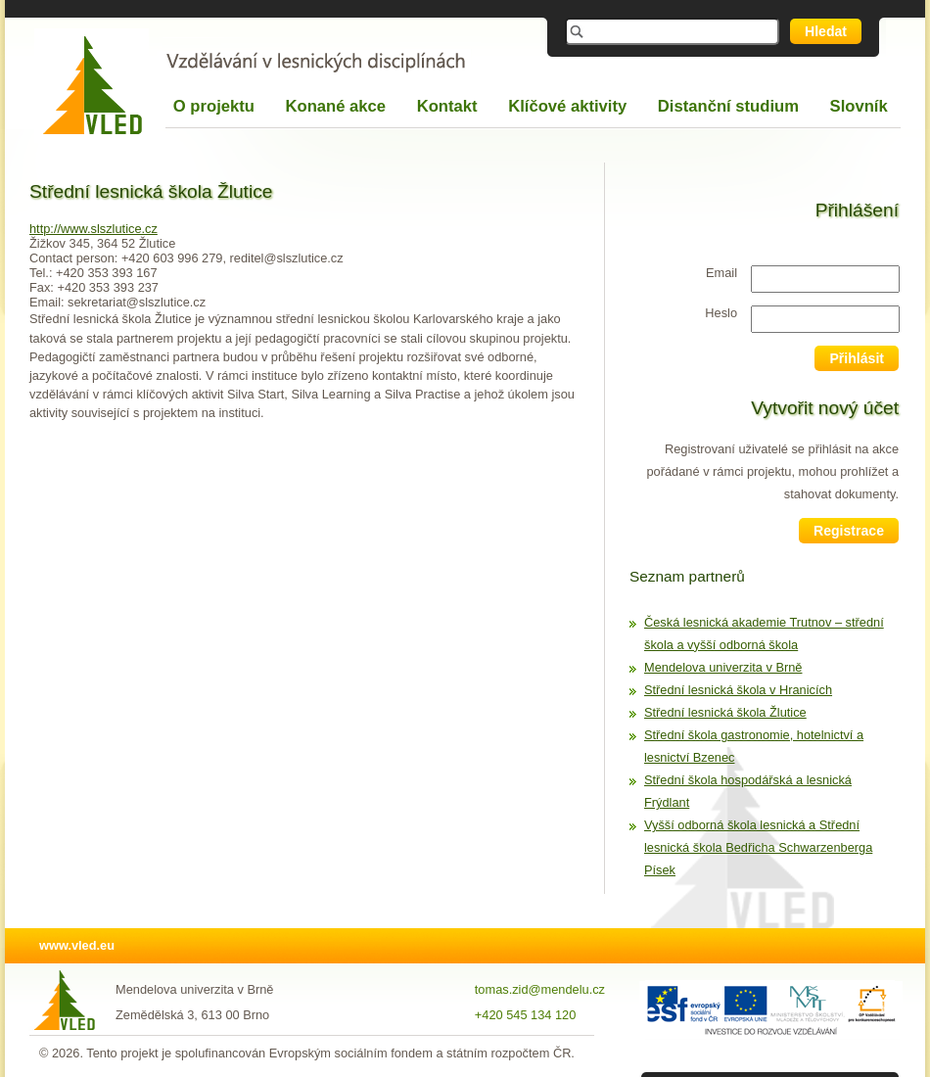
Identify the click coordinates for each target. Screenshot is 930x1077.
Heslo (721, 312)
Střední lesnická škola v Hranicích (738, 689)
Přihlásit (856, 358)
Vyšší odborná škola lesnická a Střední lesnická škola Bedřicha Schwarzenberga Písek (758, 847)
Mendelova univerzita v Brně (723, 667)
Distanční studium (728, 106)
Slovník (859, 106)
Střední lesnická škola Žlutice (725, 712)
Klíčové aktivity (567, 106)
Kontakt (447, 106)
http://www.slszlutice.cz (93, 228)
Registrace (849, 530)
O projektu (214, 106)
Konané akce (336, 106)
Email (721, 272)
